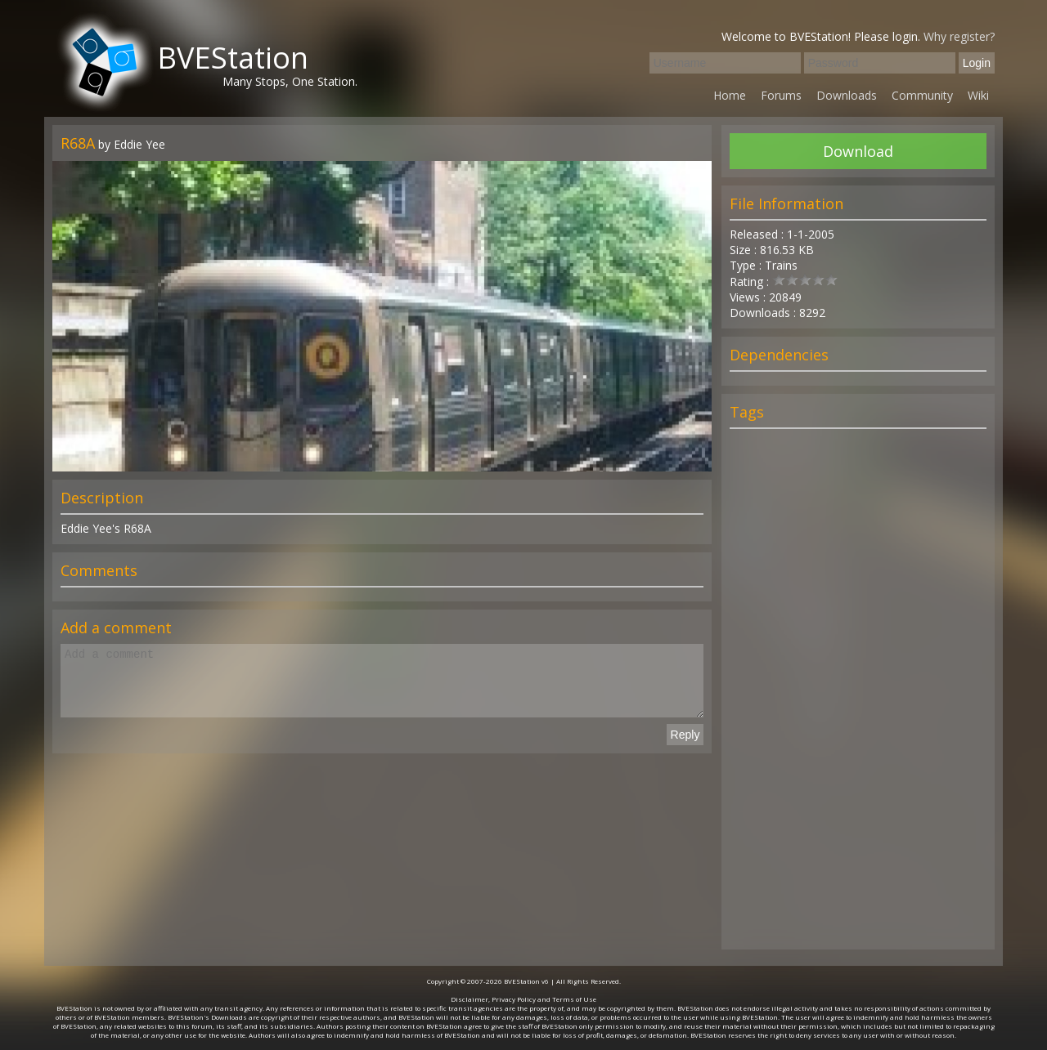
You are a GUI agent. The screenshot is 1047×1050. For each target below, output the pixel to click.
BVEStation (232, 58)
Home (729, 95)
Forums (781, 95)
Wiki (978, 95)
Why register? (959, 36)
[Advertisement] (858, 696)
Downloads (846, 95)
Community (922, 95)
